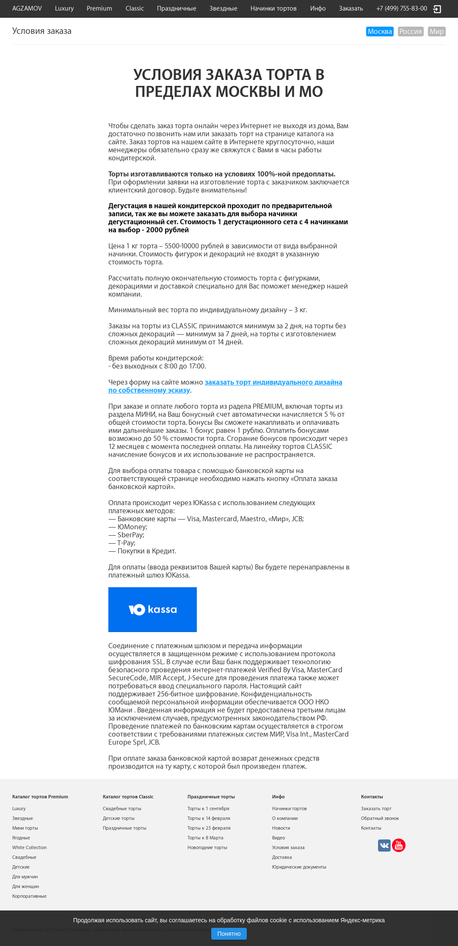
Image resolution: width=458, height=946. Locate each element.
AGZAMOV (27, 8)
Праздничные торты (124, 828)
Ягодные (21, 838)
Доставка (282, 857)
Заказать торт (376, 808)
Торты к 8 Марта (205, 838)
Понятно (228, 933)
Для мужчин (25, 877)
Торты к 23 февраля (209, 828)
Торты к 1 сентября (208, 808)
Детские (21, 867)
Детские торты (119, 818)
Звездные (223, 8)
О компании (285, 818)
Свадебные (24, 857)
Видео (278, 838)
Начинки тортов (274, 8)
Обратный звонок (380, 818)
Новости (281, 828)
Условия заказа (288, 847)
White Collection (29, 847)
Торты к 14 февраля (209, 818)
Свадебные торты (122, 808)
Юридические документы (299, 867)
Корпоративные (29, 896)
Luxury (64, 8)
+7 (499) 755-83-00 (401, 8)
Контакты (371, 828)
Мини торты (25, 828)
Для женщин (25, 886)
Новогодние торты (207, 847)
